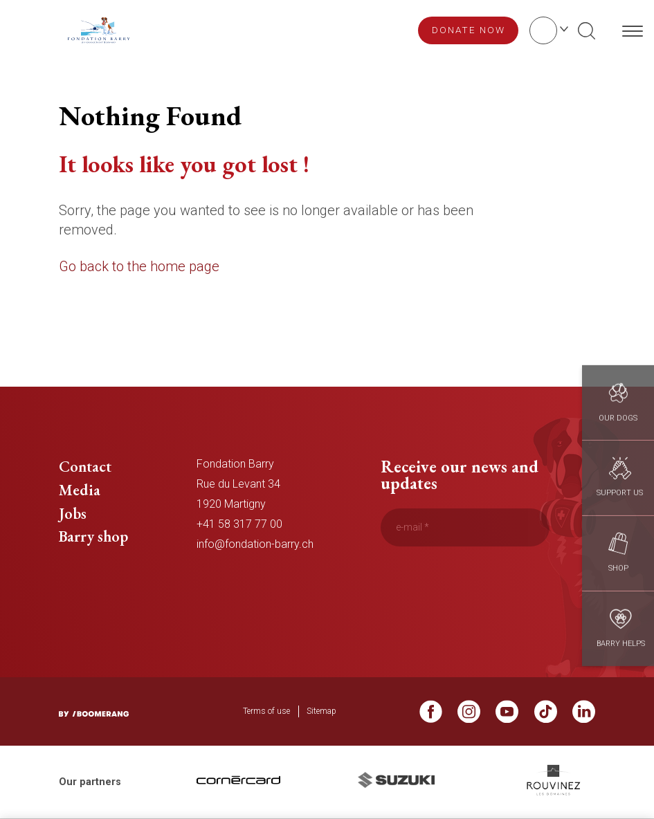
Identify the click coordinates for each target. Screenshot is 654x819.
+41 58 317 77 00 (239, 524)
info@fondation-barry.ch (255, 544)
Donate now (468, 29)
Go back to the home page (139, 266)
